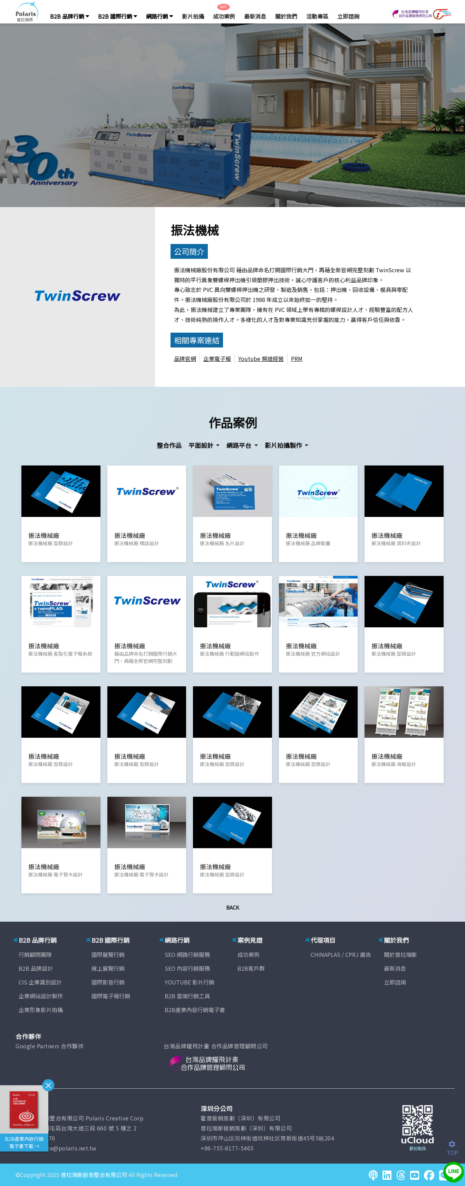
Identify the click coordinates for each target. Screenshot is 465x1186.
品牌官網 (185, 358)
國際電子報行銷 (110, 996)
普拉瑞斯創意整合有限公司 (94, 1174)
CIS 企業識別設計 (40, 982)
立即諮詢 (348, 16)
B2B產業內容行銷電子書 (195, 1010)
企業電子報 (217, 358)
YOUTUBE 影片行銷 (189, 982)
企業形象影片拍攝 (41, 1010)
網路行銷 (159, 16)
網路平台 (239, 445)
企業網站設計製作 (41, 996)
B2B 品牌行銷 (69, 16)
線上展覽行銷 (108, 968)
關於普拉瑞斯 (400, 954)
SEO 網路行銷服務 (187, 954)
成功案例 (224, 16)
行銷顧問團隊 (35, 954)
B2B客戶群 (251, 968)
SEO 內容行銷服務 (187, 968)
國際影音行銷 (108, 982)
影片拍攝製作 (284, 445)
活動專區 (317, 16)
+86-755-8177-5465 (227, 1148)
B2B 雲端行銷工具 (187, 996)
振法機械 (195, 229)
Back (232, 907)
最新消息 (255, 16)
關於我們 (286, 16)
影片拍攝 (193, 16)
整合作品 (169, 445)
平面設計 (201, 445)
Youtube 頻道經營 (261, 358)
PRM (296, 358)
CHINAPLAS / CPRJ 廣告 (341, 954)
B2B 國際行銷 (117, 16)
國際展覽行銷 (108, 954)
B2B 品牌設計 (36, 968)
